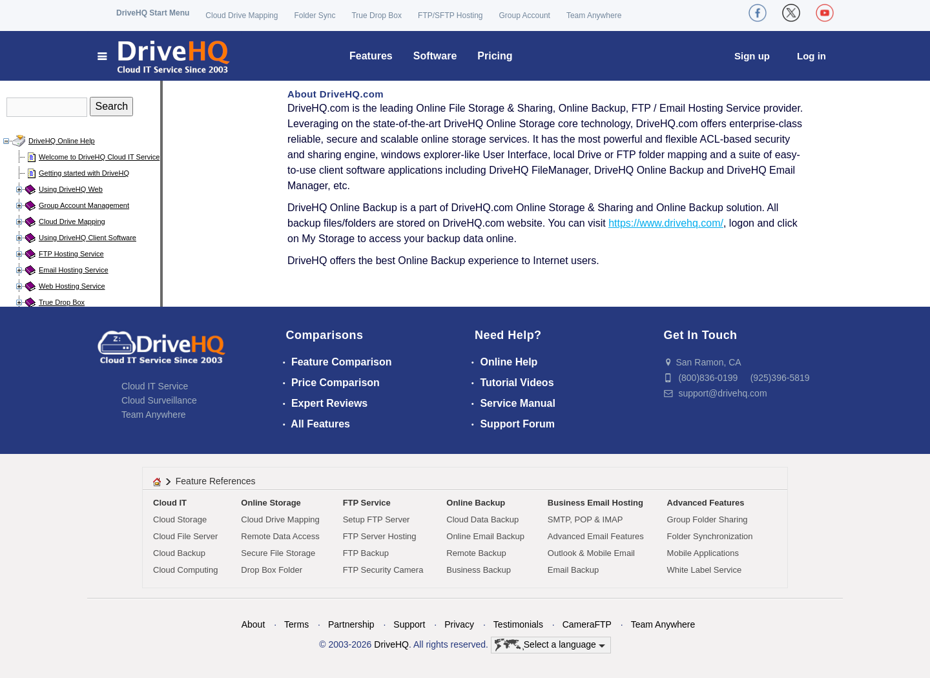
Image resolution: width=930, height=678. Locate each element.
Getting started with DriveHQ (84, 173)
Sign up (752, 55)
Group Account (524, 15)
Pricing (494, 55)
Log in (811, 55)
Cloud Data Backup (482, 519)
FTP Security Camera (383, 570)
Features (371, 55)
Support (409, 624)
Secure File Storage (278, 553)
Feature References (216, 481)
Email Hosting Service (73, 270)
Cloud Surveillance (159, 400)
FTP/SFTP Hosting (450, 15)
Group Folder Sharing (707, 519)
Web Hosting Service (72, 286)
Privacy (459, 624)
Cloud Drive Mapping (241, 15)
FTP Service (367, 503)
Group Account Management (84, 205)
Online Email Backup (485, 536)
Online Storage (270, 503)
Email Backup (573, 570)
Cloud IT (170, 503)
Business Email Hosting (595, 503)
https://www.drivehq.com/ (665, 223)
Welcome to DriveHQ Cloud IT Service (99, 157)
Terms (296, 624)
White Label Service (704, 570)
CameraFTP (587, 624)
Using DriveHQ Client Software (87, 237)
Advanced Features (706, 503)
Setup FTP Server (376, 519)
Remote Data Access (280, 536)
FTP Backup (366, 553)
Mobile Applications (703, 553)
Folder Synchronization (710, 536)
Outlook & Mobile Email (591, 553)
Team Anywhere (593, 15)
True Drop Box (376, 15)
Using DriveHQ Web (71, 189)
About (253, 624)
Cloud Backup (179, 553)
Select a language (550, 645)
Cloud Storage (180, 519)
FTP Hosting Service (71, 254)
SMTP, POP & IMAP (585, 519)
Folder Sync (314, 15)
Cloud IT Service (154, 386)
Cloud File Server (185, 536)
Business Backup (478, 570)
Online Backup (475, 503)
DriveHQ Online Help (61, 141)
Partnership (351, 624)
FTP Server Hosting (380, 536)
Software (435, 55)
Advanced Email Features (596, 536)
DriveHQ (391, 644)
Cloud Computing (185, 570)
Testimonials (518, 624)
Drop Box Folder (271, 570)
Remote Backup (476, 553)
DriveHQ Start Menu (152, 12)
